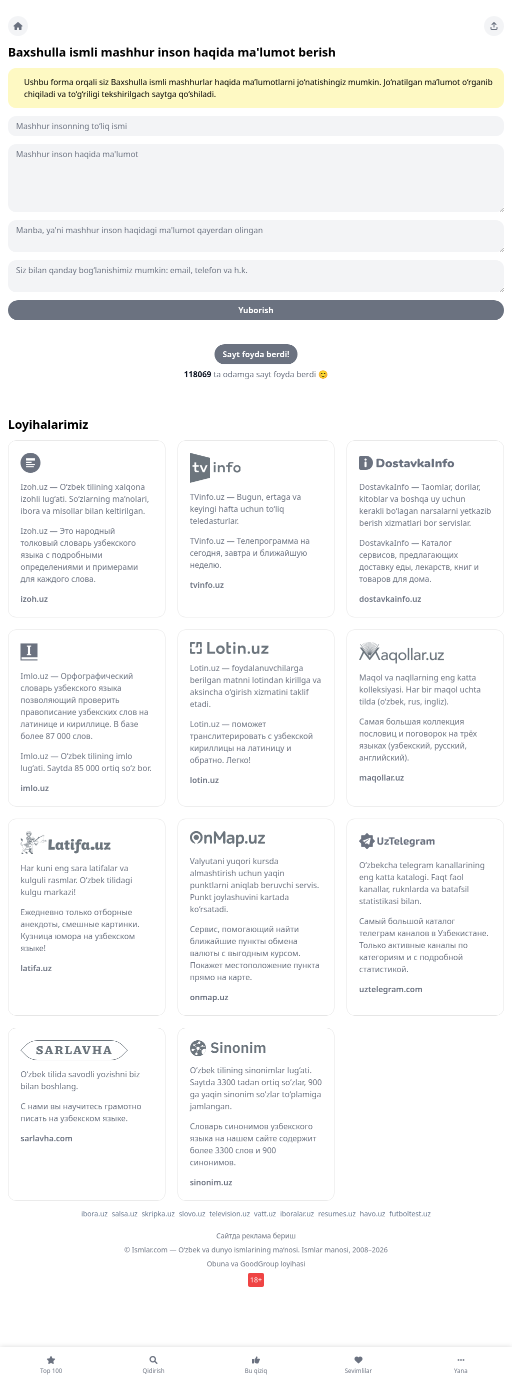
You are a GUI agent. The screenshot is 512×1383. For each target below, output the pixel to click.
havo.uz (373, 1213)
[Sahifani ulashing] (494, 26)
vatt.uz (265, 1213)
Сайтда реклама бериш (256, 1235)
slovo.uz (192, 1213)
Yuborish (256, 310)
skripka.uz (158, 1213)
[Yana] (461, 1365)
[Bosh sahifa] (18, 26)
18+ (256, 1279)
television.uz (230, 1213)
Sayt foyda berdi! (255, 354)
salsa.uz (125, 1213)
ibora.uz (94, 1213)
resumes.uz (337, 1213)
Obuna (217, 1263)
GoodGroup (259, 1263)
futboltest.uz (410, 1213)
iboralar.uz (297, 1213)
